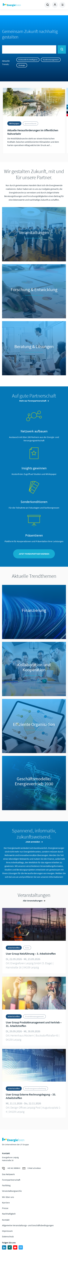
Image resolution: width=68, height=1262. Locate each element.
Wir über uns (8, 1197)
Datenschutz (8, 1236)
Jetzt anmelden (32, 841)
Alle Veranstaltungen (33, 900)
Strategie (21, 65)
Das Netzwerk (8, 1174)
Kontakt (5, 1219)
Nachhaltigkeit (8, 1213)
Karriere (6, 1202)
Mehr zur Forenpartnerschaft (32, 400)
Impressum (7, 1230)
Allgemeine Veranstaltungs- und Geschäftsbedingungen (28, 1225)
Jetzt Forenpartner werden (34, 553)
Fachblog (6, 1185)
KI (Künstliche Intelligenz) (27, 60)
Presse (5, 1208)
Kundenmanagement (51, 60)
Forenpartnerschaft (11, 1179)
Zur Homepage (18, 5)
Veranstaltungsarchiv (12, 1190)
